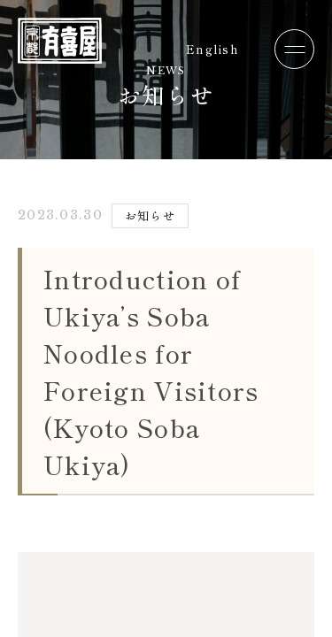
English (212, 49)
